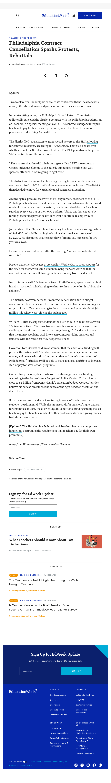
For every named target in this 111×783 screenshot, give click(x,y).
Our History (55, 700)
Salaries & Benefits (35, 470)
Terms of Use (14, 765)
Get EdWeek (56, 723)
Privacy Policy (26, 765)
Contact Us (82, 690)
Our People (55, 705)
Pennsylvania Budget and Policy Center (53, 378)
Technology (81, 27)
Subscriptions (56, 728)
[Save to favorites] (55, 75)
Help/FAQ (80, 700)
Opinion (95, 27)
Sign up (76, 671)
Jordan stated (17, 229)
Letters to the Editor (85, 695)
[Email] (39, 671)
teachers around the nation (38, 207)
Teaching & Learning (60, 27)
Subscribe (89, 16)
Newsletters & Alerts (59, 733)
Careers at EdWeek (58, 715)
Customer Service (84, 705)
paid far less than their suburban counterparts (68, 203)
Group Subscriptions (59, 738)
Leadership (19, 27)
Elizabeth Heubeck (17, 550)
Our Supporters (57, 710)
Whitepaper (50, 575)
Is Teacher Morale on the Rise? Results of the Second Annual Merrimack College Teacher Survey (43, 607)
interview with (36, 282)
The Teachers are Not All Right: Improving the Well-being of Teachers (43, 582)
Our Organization (58, 695)
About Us (54, 690)
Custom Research (85, 754)
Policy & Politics (37, 27)
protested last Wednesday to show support (69, 264)
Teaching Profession (23, 38)
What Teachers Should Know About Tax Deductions (41, 542)
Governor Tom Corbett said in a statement (35, 348)
